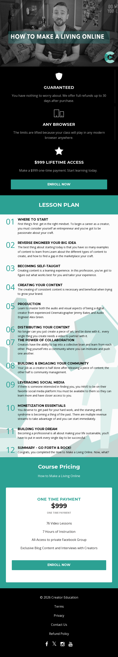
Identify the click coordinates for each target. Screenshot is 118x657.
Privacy (59, 615)
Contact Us (59, 624)
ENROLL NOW (59, 184)
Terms (59, 606)
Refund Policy (59, 634)
